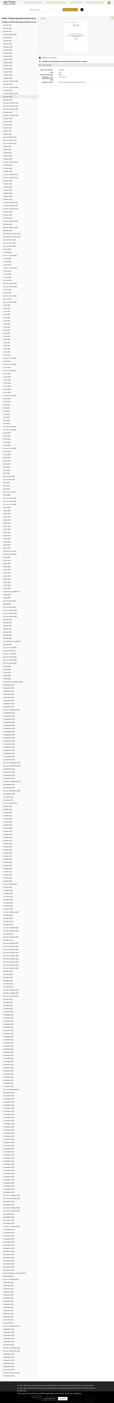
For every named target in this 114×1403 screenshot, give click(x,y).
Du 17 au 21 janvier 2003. (10, 87)
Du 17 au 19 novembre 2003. (11, 1198)
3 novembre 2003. (8, 1012)
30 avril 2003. (7, 402)
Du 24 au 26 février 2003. (10, 221)
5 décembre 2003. (8, 1292)
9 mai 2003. (6, 420)
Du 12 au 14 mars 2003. (10, 268)
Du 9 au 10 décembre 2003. (11, 1326)
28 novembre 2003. (9, 1245)
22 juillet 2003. (7, 619)
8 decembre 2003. (8, 1301)
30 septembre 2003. (9, 794)
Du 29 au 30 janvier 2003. (10, 109)
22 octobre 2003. (8, 934)
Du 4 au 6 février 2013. (10, 140)
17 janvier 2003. (8, 84)
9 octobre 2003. (7, 887)
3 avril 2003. (6, 327)
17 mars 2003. (7, 271)
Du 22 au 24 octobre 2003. (11, 937)
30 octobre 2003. (8, 999)
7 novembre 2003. (8, 1086)
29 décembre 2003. (9, 1376)
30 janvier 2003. (8, 112)
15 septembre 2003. (9, 747)
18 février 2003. (7, 199)
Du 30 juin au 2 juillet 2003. (11, 591)
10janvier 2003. (7, 53)
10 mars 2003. (7, 249)
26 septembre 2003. (9, 784)
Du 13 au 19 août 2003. (10, 657)
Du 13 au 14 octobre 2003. (11, 912)
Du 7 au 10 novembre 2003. (11, 1089)
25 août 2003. (7, 669)
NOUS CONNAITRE (76, 2)
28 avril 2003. (7, 398)
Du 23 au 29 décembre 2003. (11, 1373)
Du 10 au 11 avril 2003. (10, 358)
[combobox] (70, 9)
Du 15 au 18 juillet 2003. (10, 613)
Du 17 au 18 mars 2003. (10, 283)
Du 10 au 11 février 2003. (10, 162)
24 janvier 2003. (8, 97)
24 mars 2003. (7, 293)
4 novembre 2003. (8, 1015)
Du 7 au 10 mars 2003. (9, 246)
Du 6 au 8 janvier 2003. (10, 34)
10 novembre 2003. (9, 1092)
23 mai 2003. (7, 445)
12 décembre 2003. (9, 1329)
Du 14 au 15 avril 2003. (10, 364)
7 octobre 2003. (7, 878)
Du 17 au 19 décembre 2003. (11, 1351)
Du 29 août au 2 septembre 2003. (13, 682)
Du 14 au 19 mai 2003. (9, 426)
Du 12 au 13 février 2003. (10, 174)
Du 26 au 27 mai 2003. (9, 448)
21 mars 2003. (7, 290)
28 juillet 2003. (7, 629)
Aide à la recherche (36, 13)
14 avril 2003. (7, 361)
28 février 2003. (7, 230)
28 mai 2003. (7, 461)
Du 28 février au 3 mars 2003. (12, 233)
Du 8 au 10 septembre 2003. (11, 710)
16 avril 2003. (7, 374)
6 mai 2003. (6, 408)
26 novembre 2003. (9, 1214)
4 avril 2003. (6, 336)
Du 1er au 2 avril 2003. (10, 302)
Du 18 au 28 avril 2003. (10, 395)
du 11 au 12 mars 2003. (10, 255)
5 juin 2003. (6, 482)
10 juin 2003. (7, 495)
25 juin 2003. (7, 560)
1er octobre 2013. (8, 800)
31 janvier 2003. (8, 118)
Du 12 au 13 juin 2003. (9, 501)
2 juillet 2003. (7, 595)
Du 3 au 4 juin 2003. (9, 476)
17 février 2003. (7, 184)
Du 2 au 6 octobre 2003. (10, 803)
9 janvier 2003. (7, 37)
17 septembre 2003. (9, 756)
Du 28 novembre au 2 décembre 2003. (14, 1273)
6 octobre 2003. (7, 806)
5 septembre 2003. (8, 694)
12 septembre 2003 (9, 719)
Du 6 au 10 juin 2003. (9, 492)
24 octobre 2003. (8, 940)
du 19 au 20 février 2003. (10, 205)
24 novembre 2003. (9, 1205)
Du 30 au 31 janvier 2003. (10, 115)
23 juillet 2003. (7, 623)
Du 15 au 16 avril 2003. (10, 370)
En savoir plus (51, 1398)
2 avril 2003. (6, 305)
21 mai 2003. (7, 433)
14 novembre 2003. (9, 1108)
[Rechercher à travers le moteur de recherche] (47, 10)
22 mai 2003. (7, 436)
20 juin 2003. (7, 520)
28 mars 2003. (7, 299)
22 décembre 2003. (9, 1363)
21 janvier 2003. (8, 90)
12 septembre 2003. (9, 716)
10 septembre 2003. (9, 713)
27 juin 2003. (7, 582)
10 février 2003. (7, 156)
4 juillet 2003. (7, 604)
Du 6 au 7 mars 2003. (9, 243)
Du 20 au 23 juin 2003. (9, 551)
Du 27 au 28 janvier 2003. (10, 106)
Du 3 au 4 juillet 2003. (9, 601)
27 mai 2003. (7, 451)
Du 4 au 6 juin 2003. (9, 479)
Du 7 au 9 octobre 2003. (10, 884)
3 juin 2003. (6, 473)
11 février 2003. (7, 165)
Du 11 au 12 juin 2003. (9, 498)
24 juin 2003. (7, 557)
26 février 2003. (7, 224)
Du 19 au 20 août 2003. (10, 660)
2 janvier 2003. (7, 25)
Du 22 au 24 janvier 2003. (10, 93)
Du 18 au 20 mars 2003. (10, 286)
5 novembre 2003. (8, 1058)
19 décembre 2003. (9, 1354)
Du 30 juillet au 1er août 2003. (12, 641)
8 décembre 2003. (8, 1298)
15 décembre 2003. (9, 1338)
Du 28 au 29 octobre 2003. (11, 993)
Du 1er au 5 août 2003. (10, 647)
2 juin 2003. (6, 467)
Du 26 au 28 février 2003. (10, 227)
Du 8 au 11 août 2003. (9, 654)
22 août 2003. (7, 666)
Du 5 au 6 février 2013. (10, 143)
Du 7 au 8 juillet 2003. (9, 607)
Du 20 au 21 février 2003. (10, 209)
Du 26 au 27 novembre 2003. (11, 1226)
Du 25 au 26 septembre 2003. (12, 781)
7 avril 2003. (6, 342)
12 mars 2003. (7, 258)
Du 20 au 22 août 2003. (10, 663)
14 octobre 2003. (8, 915)
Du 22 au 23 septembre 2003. (12, 766)
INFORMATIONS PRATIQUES (94, 2)
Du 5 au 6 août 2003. (9, 651)
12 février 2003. (7, 171)
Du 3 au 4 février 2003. (10, 137)
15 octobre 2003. (8, 924)
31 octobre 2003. (8, 1008)
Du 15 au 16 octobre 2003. (11, 928)
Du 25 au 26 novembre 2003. (11, 1211)
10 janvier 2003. (8, 47)
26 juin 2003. (7, 573)
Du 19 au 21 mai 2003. (9, 430)
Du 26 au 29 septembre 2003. (12, 791)
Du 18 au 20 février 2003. (10, 202)
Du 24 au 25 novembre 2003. (11, 1208)
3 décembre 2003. (8, 1282)
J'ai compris (62, 1398)
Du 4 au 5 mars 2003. (9, 240)
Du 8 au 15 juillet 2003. (10, 610)
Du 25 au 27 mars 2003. (10, 296)
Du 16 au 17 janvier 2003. (10, 81)
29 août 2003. (7, 679)
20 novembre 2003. (9, 1201)
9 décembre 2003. (8, 1320)
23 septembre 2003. (9, 769)
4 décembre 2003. (8, 1289)
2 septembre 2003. (8, 685)
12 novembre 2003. (9, 1099)
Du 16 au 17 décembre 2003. (11, 1348)
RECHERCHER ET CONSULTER (33, 2)
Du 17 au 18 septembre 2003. (12, 763)
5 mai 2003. (6, 405)
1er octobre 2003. (8, 797)
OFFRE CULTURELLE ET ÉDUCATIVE (56, 2)
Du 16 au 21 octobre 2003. (11, 931)
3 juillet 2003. (7, 598)
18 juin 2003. (7, 507)
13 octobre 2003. (8, 906)
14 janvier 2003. (8, 78)
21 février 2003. (7, 212)
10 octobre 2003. (8, 890)
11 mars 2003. (7, 252)
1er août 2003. (7, 644)
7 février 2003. (7, 146)
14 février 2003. (7, 181)
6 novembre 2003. (8, 1068)
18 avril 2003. (7, 389)
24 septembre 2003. (9, 772)
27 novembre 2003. (9, 1229)
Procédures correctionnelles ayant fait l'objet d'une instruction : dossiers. (19, 22)
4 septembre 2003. (8, 688)
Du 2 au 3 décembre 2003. (11, 1279)
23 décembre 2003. (9, 1366)
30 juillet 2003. (7, 632)
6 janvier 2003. (7, 31)
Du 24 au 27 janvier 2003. (10, 103)
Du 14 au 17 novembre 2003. (11, 1195)
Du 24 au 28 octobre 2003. (11, 990)
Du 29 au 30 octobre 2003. (11, 996)
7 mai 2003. (6, 414)
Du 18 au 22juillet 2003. (10, 616)
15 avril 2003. (7, 367)
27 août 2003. (7, 672)
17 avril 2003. (7, 377)
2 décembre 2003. (8, 1276)
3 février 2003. (7, 128)
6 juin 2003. (6, 489)
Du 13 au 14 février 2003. (10, 177)
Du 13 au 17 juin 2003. (9, 504)
